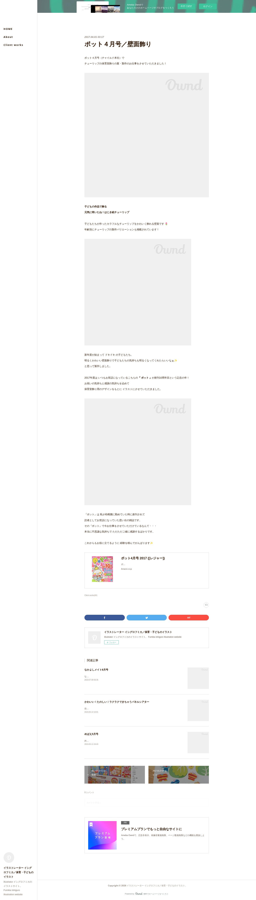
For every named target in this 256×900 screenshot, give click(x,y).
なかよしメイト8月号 (96, 669)
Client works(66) (90, 595)
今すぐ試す (186, 6)
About (8, 37)
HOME (8, 29)
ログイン (207, 6)
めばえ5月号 (91, 734)
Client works (13, 45)
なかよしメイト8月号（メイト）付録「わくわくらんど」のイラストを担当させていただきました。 (132, 676)
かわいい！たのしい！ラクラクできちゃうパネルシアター (116, 701)
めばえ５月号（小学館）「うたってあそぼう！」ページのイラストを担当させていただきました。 (131, 741)
